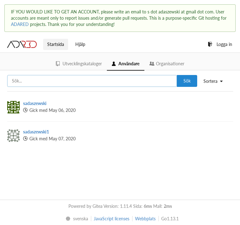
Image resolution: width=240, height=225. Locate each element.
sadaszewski (35, 103)
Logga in (220, 44)
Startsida (55, 44)
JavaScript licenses (111, 218)
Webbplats (145, 218)
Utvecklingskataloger (79, 63)
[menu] (215, 81)
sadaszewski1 (36, 131)
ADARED (20, 24)
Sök (187, 80)
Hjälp (80, 44)
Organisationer (166, 63)
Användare (125, 63)
